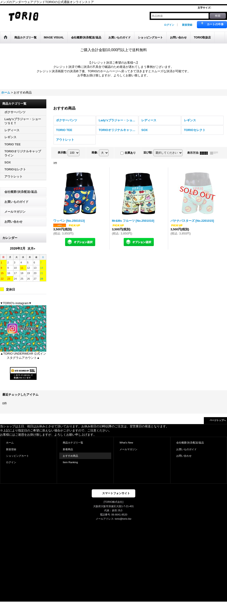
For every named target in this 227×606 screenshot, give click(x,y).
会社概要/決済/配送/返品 (20, 192)
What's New (126, 442)
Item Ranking (70, 462)
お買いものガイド (16, 201)
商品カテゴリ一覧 (73, 442)
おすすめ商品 (70, 455)
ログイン (169, 24)
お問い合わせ (13, 221)
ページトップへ (218, 420)
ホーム (10, 442)
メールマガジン (14, 211)
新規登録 (187, 24)
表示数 (62, 152)
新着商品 (68, 449)
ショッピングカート (17, 455)
